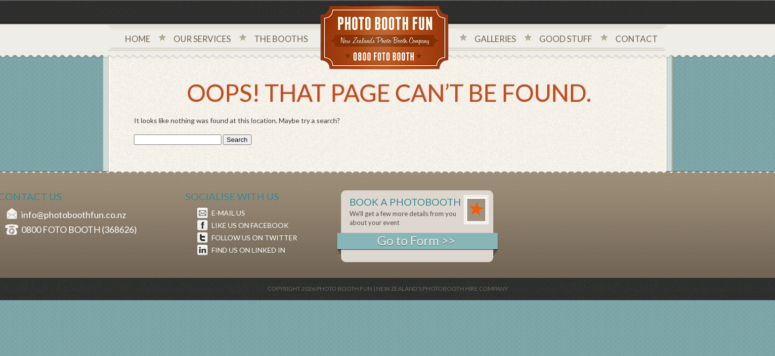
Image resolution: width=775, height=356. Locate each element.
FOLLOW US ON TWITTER (254, 237)
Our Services (202, 39)
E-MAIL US (228, 213)
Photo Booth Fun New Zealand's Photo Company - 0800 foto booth (385, 38)
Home (137, 39)
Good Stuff (565, 39)
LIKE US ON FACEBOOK (250, 225)
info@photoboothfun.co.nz (73, 214)
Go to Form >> (416, 240)
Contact (636, 39)
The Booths (281, 39)
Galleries (495, 39)
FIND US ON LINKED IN (248, 250)
